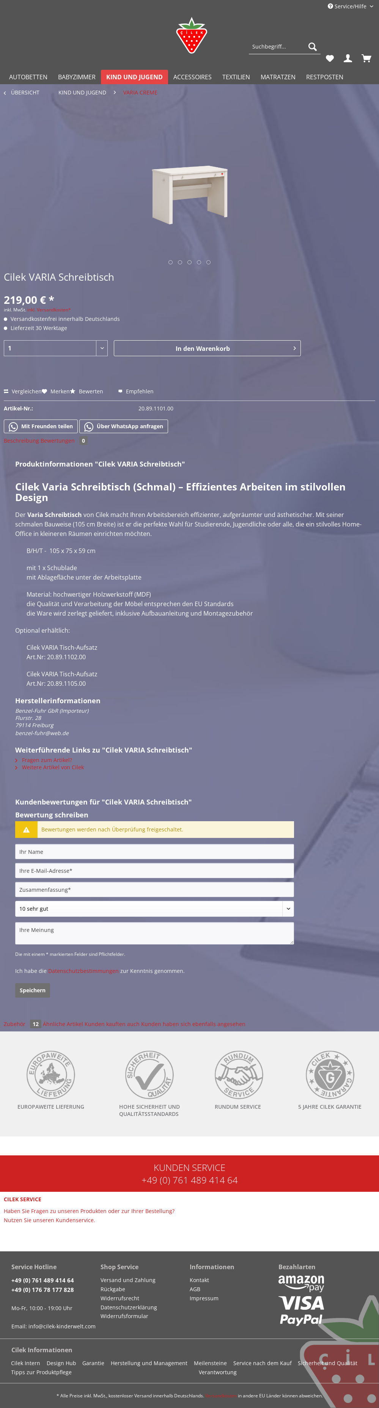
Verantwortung (218, 1372)
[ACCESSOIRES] (192, 77)
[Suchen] (313, 46)
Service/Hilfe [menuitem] (348, 6)
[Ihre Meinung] (154, 933)
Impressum (204, 1298)
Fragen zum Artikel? (43, 760)
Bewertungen (64, 440)
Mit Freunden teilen (41, 426)
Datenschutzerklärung (129, 1307)
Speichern (33, 990)
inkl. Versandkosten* (49, 309)
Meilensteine (210, 1363)
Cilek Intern (25, 1363)
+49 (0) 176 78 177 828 (42, 1289)
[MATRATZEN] (278, 77)
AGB (195, 1289)
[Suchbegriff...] (285, 46)
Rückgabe (113, 1289)
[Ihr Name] (154, 851)
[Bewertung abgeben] (154, 909)
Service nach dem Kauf (262, 1363)
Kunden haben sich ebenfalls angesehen (193, 1024)
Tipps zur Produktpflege (41, 1372)
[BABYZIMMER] (77, 77)
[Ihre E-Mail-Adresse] (154, 870)
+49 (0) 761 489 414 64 (190, 1180)
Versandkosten (221, 1395)
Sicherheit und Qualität (327, 1363)
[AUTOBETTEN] (28, 77)
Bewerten (87, 391)
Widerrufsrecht (120, 1298)
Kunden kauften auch (112, 1024)
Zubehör (23, 1024)
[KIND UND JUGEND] (134, 77)
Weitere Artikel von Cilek (49, 767)
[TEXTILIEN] (236, 77)
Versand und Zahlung (128, 1280)
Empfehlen (136, 391)
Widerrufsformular (124, 1316)
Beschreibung (21, 440)
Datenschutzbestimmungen (83, 970)
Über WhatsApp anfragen (123, 426)
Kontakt (199, 1280)
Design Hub (61, 1363)
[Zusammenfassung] (154, 889)
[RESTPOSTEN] (325, 77)
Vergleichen (23, 391)
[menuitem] (285, 50)
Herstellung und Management (149, 1363)
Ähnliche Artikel (63, 1024)
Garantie (93, 1363)
